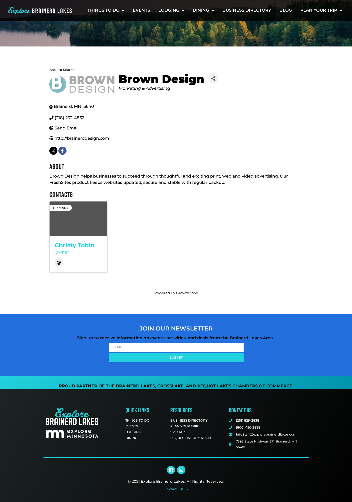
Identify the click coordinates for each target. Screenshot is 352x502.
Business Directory (246, 10)
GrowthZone (187, 293)
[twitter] (53, 151)
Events (141, 10)
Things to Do (105, 10)
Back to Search (62, 70)
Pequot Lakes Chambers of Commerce (244, 386)
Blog (285, 10)
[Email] (59, 263)
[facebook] (62, 151)
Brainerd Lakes (135, 386)
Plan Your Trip (321, 10)
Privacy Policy (176, 489)
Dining (203, 10)
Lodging (171, 10)
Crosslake (170, 386)
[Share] (213, 78)
